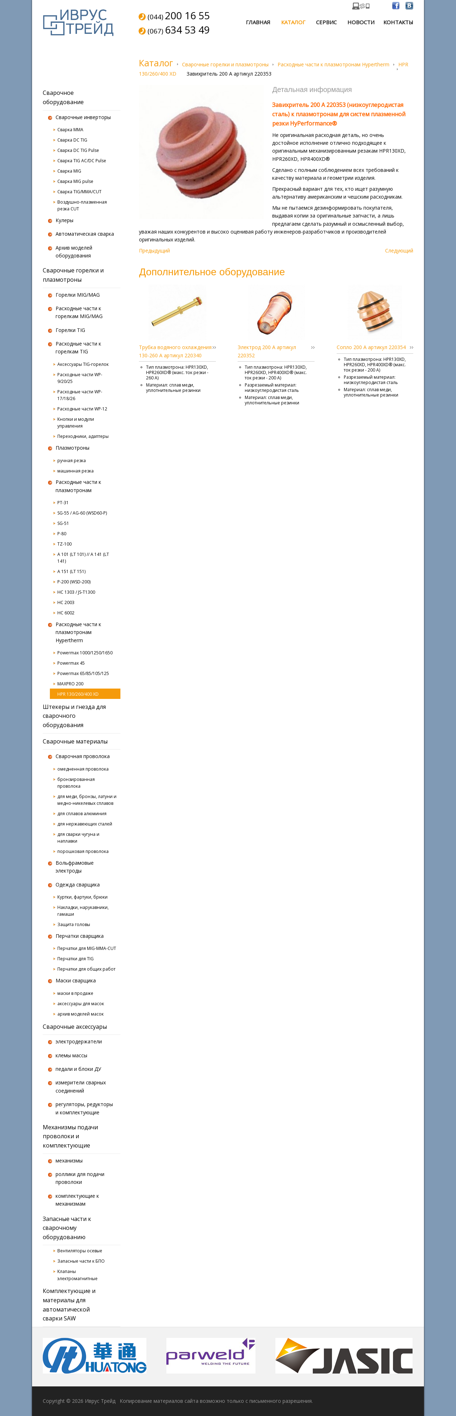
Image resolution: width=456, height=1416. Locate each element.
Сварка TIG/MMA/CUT (79, 192)
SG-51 (63, 523)
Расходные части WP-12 (82, 409)
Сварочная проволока (83, 756)
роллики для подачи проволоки (80, 1178)
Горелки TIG (70, 330)
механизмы (69, 1160)
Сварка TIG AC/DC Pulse (81, 161)
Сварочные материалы (75, 741)
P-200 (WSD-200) (73, 582)
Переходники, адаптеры (83, 436)
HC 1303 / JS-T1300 (76, 592)
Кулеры (64, 220)
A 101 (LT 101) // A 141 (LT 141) (83, 557)
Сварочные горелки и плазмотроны (225, 64)
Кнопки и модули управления (75, 422)
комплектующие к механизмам (77, 1199)
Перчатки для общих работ (86, 969)
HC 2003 (65, 602)
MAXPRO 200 (70, 684)
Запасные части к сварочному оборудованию (67, 1228)
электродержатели (79, 1041)
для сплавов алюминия (82, 814)
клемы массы (71, 1055)
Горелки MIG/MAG (78, 294)
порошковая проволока (83, 851)
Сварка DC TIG (72, 140)
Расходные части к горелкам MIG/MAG (79, 312)
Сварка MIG (69, 171)
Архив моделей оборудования (74, 251)
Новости (360, 22)
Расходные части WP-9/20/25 (79, 378)
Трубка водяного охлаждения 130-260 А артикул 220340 (175, 351)
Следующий (399, 250)
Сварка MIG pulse (75, 181)
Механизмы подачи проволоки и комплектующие (70, 1136)
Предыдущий (154, 250)
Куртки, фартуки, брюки (82, 897)
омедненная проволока (83, 769)
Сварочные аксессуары (75, 1027)
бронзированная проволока (76, 782)
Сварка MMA (70, 130)
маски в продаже (75, 993)
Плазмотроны (72, 447)
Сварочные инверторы (83, 117)
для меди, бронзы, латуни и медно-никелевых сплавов (86, 799)
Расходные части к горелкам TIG (78, 347)
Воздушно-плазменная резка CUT (82, 205)
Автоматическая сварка (85, 233)
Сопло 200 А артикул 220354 (371, 347)
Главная (258, 22)
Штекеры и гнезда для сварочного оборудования (74, 716)
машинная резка (75, 471)
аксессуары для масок (80, 1004)
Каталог (293, 22)
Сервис (326, 22)
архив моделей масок (80, 1014)
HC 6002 (65, 613)
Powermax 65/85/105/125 (83, 673)
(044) (178, 16)
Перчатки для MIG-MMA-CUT (86, 948)
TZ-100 (64, 544)
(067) (178, 30)
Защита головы (73, 924)
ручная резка (71, 460)
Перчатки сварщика (80, 935)
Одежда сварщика (78, 884)
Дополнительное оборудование (212, 271)
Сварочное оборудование (63, 97)
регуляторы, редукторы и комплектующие (84, 1108)
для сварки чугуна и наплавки (78, 837)
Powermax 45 (71, 663)
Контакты (398, 22)
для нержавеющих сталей (84, 824)
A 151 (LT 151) (71, 571)
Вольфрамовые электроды (75, 866)
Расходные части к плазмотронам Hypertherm (333, 64)
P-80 (61, 534)
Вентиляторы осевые (79, 1251)
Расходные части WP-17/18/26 (79, 395)
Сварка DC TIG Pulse (78, 150)
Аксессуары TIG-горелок (83, 364)
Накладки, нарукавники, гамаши (83, 910)
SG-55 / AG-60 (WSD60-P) (82, 513)
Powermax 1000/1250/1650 (85, 653)
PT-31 (63, 503)
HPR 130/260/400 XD (78, 694)
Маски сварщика (76, 980)
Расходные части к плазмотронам (78, 486)
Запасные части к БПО (81, 1261)
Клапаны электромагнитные (77, 1274)
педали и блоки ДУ (78, 1068)
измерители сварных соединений (81, 1086)
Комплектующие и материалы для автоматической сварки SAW (69, 1304)
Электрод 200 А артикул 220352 (267, 351)
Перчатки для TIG (75, 959)
